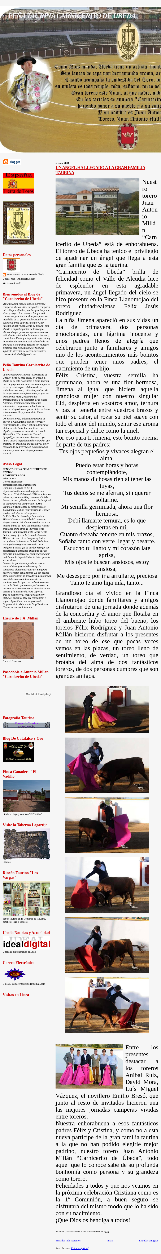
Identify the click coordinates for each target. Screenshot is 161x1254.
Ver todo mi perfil (12, 283)
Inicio (110, 1240)
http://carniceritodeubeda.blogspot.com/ (23, 491)
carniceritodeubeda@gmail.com (19, 354)
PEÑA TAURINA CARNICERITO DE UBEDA (72, 15)
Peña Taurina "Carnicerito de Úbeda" (26, 274)
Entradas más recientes (68, 1240)
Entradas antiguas (148, 1240)
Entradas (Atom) (80, 1248)
